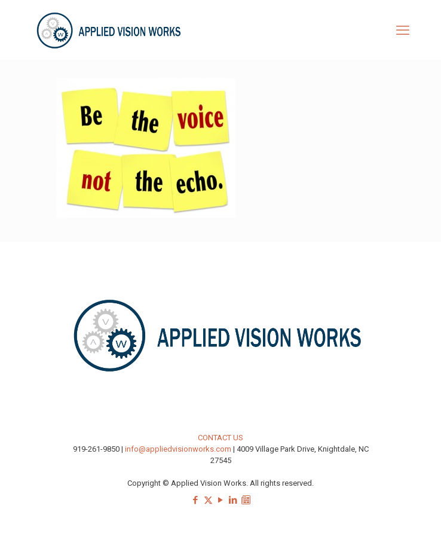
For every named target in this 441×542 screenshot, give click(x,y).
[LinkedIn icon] (233, 500)
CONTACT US (220, 437)
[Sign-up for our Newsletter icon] (245, 500)
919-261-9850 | (99, 448)
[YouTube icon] (220, 500)
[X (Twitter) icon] (208, 500)
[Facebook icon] (195, 500)
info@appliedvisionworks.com (178, 448)
